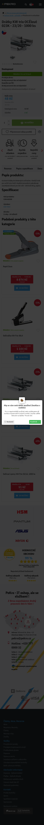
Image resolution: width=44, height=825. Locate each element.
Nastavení (8, 422)
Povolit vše (35, 422)
